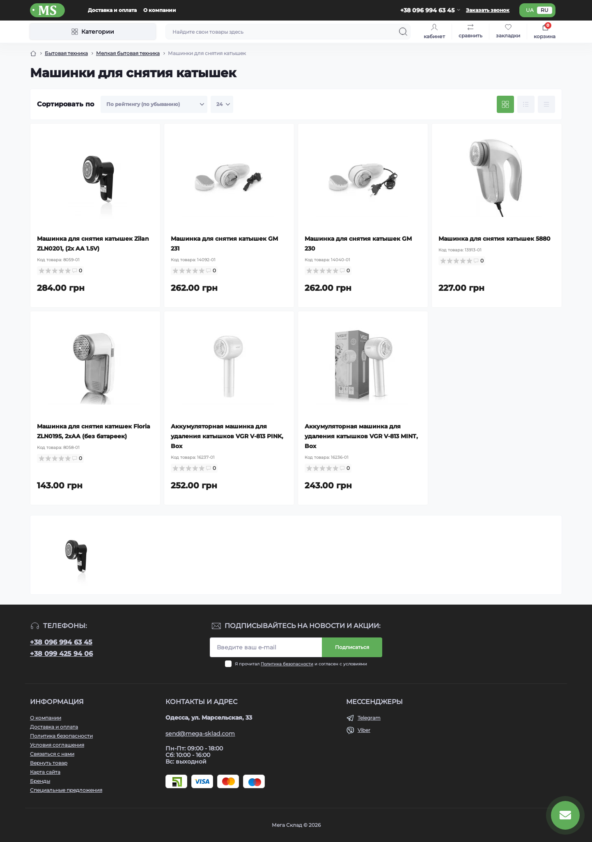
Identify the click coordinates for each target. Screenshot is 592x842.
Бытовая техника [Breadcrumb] (66, 53)
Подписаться (352, 647)
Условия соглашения (57, 745)
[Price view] (546, 104)
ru (544, 10)
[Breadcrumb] (33, 53)
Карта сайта (45, 772)
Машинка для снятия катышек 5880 (494, 238)
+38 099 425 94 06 (61, 654)
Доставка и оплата (112, 10)
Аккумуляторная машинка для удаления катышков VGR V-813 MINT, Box (361, 436)
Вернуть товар (48, 763)
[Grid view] (505, 104)
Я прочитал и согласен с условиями (301, 664)
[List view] (526, 104)
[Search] (403, 31)
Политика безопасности (287, 664)
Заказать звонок (487, 10)
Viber (364, 730)
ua (530, 10)
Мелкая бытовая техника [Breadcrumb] (128, 53)
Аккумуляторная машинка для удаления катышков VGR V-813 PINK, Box (227, 436)
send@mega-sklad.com (200, 733)
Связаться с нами (52, 754)
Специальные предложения (66, 790)
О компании (159, 10)
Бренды (40, 781)
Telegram (369, 718)
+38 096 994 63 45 (61, 642)
